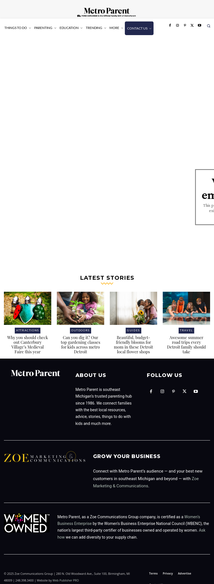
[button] (208, 25)
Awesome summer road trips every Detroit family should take (186, 336)
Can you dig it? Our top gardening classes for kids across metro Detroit (80, 338)
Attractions (27, 325)
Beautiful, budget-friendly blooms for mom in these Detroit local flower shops (133, 338)
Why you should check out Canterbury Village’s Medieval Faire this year (27, 338)
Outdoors (80, 325)
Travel (186, 325)
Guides (133, 325)
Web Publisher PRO (65, 574)
